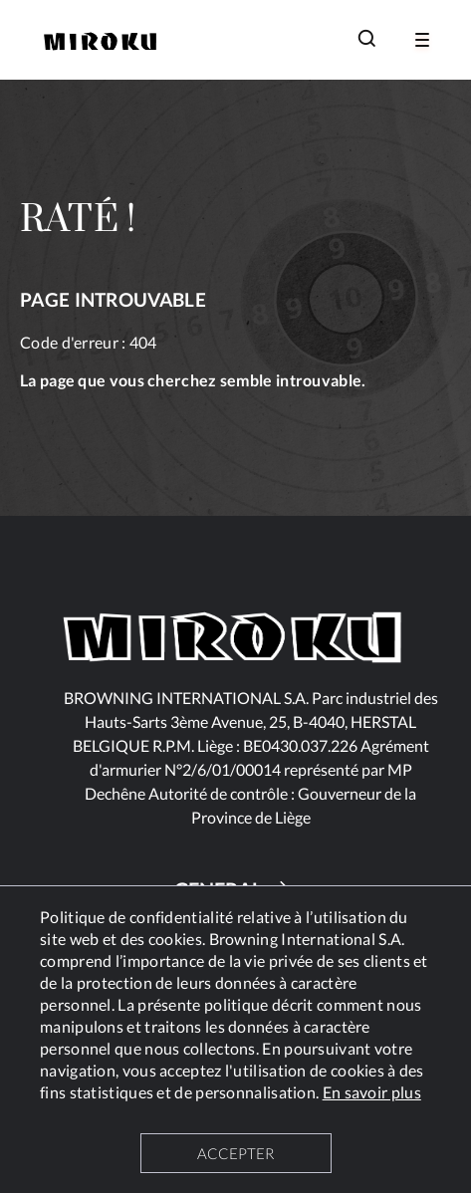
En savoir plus (372, 1091)
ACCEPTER (235, 1153)
